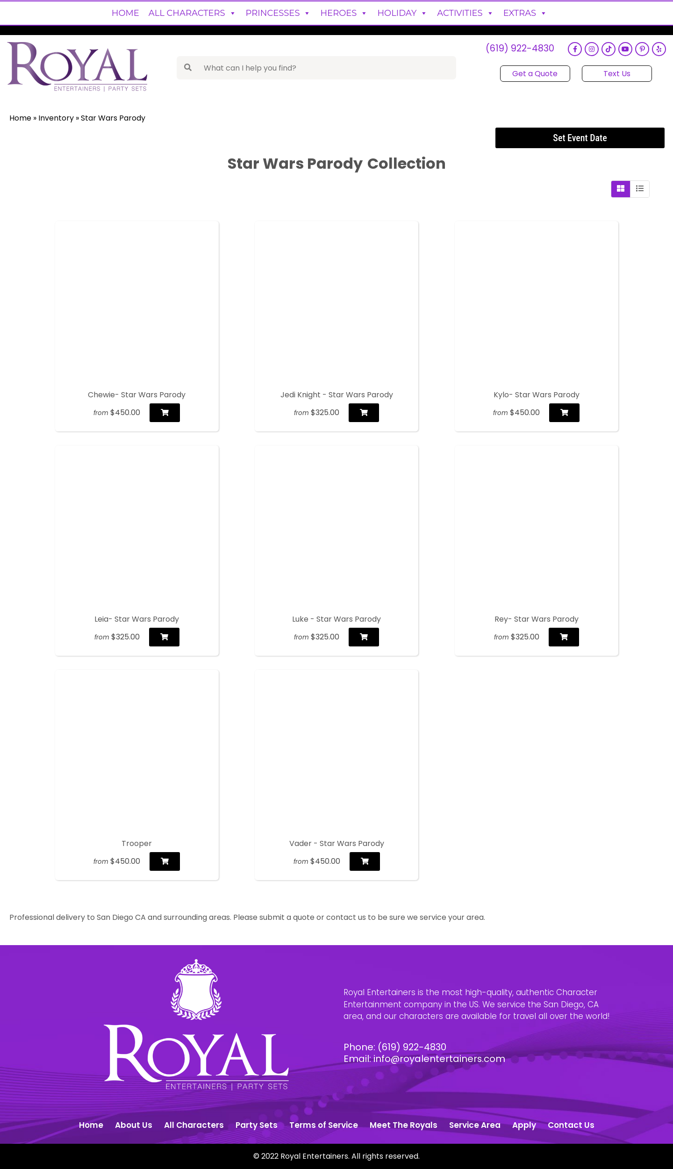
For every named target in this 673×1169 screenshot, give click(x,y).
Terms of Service (323, 1125)
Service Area (475, 1125)
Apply (524, 1125)
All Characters (192, 13)
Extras (525, 13)
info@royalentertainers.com (439, 1058)
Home (125, 13)
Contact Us (571, 1125)
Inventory (56, 118)
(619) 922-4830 (519, 49)
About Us (133, 1125)
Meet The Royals (403, 1125)
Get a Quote (535, 73)
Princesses (278, 13)
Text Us (616, 73)
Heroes (344, 13)
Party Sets (257, 1125)
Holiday (402, 13)
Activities (465, 13)
